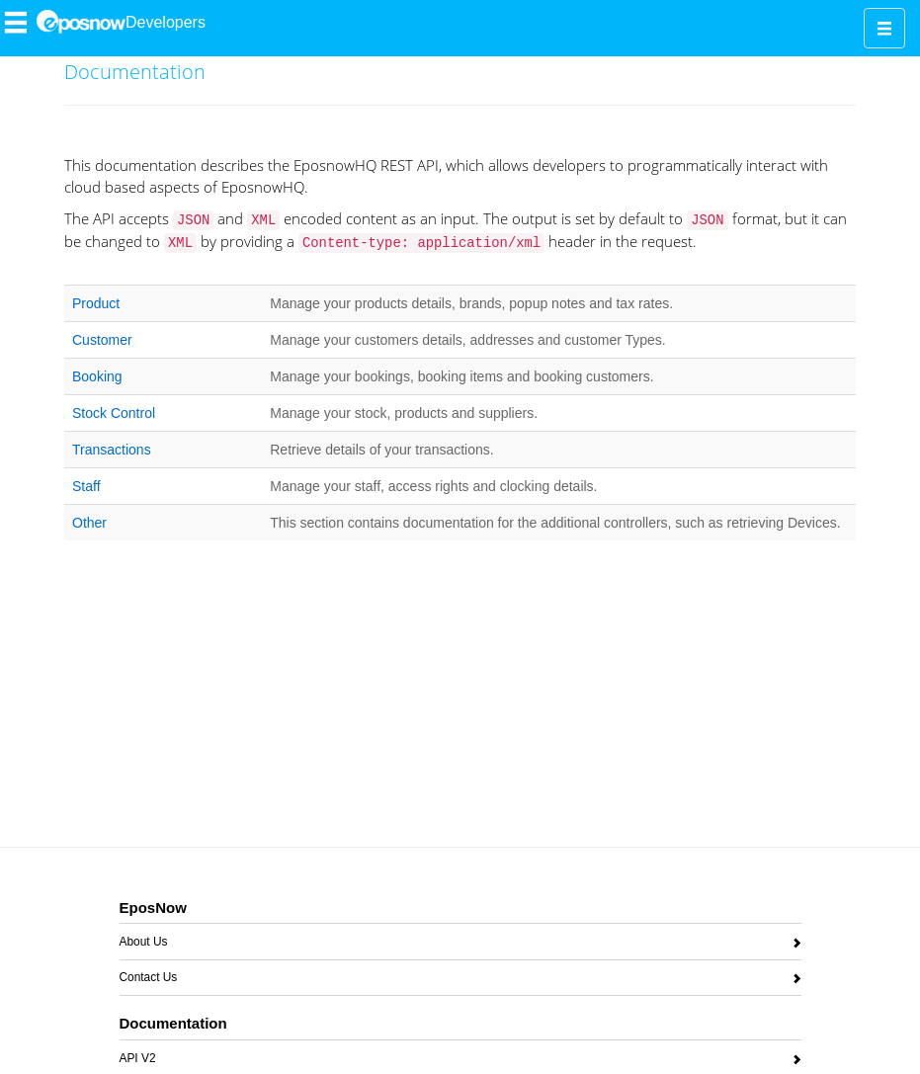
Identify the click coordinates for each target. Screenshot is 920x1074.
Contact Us (149, 980)
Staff (86, 486)
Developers (165, 22)
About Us (144, 945)
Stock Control (113, 413)
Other (89, 523)
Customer (102, 340)
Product (96, 303)
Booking (97, 376)
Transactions (111, 449)
